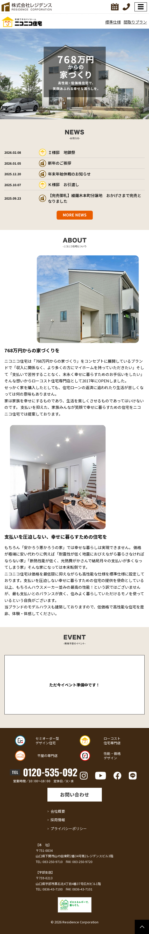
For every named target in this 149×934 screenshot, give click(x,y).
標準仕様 (113, 22)
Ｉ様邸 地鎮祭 (61, 152)
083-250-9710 (52, 861)
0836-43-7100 (52, 889)
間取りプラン (135, 22)
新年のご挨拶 (59, 163)
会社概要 (58, 811)
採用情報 (58, 819)
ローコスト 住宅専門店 (112, 740)
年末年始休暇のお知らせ (69, 174)
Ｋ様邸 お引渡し (63, 184)
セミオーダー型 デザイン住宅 (47, 740)
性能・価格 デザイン (112, 755)
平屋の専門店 (47, 755)
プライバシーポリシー (69, 828)
